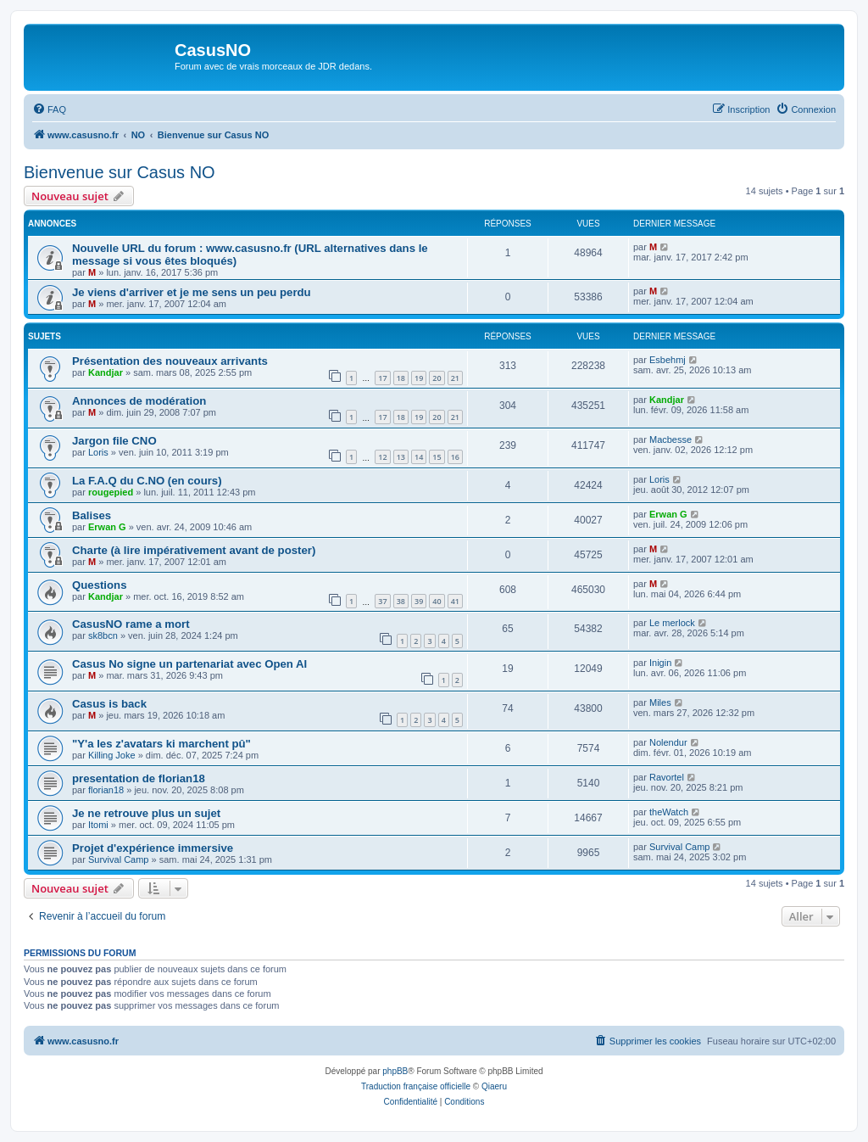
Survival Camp (118, 859)
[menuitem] (49, 109)
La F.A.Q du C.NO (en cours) (147, 480)
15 (436, 456)
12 (382, 456)
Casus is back (109, 703)
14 (419, 456)
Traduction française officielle (415, 1086)
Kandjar (105, 372)
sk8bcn (103, 635)
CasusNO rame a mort (131, 624)
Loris (98, 452)
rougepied (110, 492)
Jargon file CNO (114, 440)
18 (401, 377)
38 (401, 601)
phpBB (395, 1071)
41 (455, 601)
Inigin (660, 663)
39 (419, 601)
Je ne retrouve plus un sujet (146, 813)
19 (419, 377)
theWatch (668, 812)
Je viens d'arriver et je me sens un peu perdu (191, 292)
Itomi (98, 825)
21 (455, 377)
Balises (91, 515)
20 (436, 377)
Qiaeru (494, 1086)
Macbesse (670, 439)
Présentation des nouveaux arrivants (170, 361)
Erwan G (107, 527)
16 (455, 456)
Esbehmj (667, 360)
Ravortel (666, 777)
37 (382, 601)
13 (401, 456)
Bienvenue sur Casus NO (119, 172)
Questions (99, 585)
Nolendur (668, 742)
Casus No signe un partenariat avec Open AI (189, 664)
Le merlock (672, 623)
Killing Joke (112, 755)
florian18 (106, 790)
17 (382, 377)
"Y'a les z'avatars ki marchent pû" (161, 743)
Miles (660, 702)
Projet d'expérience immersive (152, 848)
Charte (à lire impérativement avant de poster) (193, 550)
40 (436, 601)
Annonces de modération (139, 401)
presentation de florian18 (138, 778)
